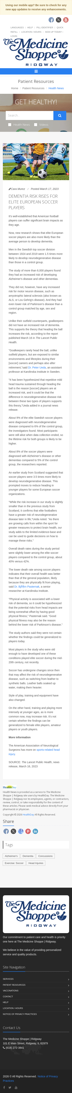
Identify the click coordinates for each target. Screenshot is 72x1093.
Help (30, 27)
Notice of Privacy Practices (20, 1014)
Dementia (28, 856)
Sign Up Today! (53, 32)
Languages (17, 27)
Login (14, 36)
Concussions (45, 856)
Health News (19, 124)
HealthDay (28, 814)
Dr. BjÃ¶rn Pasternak (26, 586)
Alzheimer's (11, 856)
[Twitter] (9, 1087)
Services (8, 979)
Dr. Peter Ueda (37, 367)
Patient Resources (33, 88)
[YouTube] (16, 1087)
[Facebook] (4, 1087)
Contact (8, 996)
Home (14, 88)
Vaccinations (10, 990)
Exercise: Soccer (14, 863)
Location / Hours (31, 32)
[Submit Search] (59, 115)
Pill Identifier (44, 27)
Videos (41, 124)
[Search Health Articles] (29, 115)
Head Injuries (36, 863)
